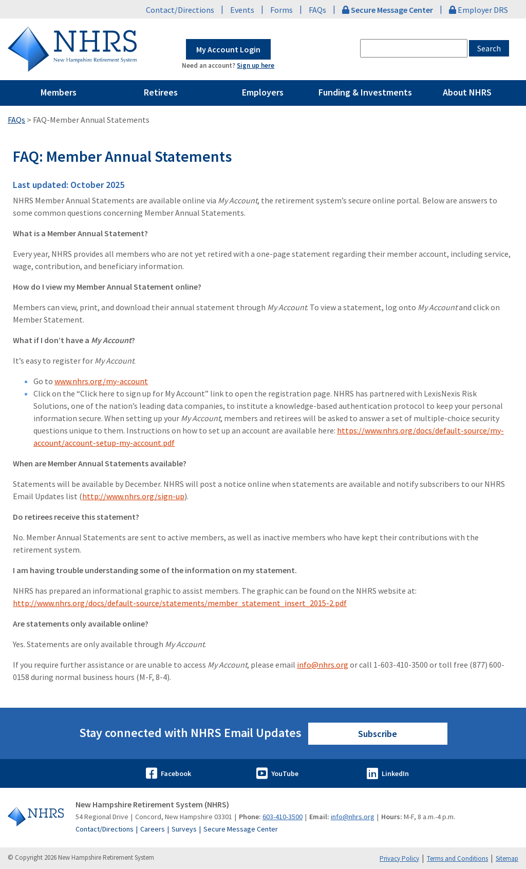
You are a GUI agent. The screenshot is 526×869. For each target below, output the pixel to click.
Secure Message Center (240, 829)
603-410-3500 (282, 816)
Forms (281, 10)
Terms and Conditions (457, 858)
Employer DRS (478, 10)
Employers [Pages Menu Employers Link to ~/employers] (263, 92)
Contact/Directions (180, 10)
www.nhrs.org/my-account (101, 381)
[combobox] (413, 48)
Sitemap (507, 858)
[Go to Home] (36, 816)
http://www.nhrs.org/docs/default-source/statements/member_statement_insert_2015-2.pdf (180, 603)
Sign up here (255, 65)
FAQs (317, 10)
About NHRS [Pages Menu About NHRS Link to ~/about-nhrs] (467, 92)
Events (242, 10)
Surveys (184, 829)
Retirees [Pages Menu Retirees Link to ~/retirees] (161, 92)
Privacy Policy (399, 858)
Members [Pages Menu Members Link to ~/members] (59, 92)
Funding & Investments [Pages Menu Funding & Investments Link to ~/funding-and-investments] (365, 92)
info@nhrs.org (322, 664)
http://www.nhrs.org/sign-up (133, 496)
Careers (152, 829)
